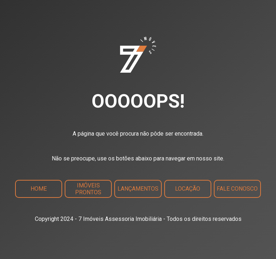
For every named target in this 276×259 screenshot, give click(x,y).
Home (39, 188)
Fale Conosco (237, 188)
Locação (187, 188)
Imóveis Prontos (88, 189)
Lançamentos (138, 188)
